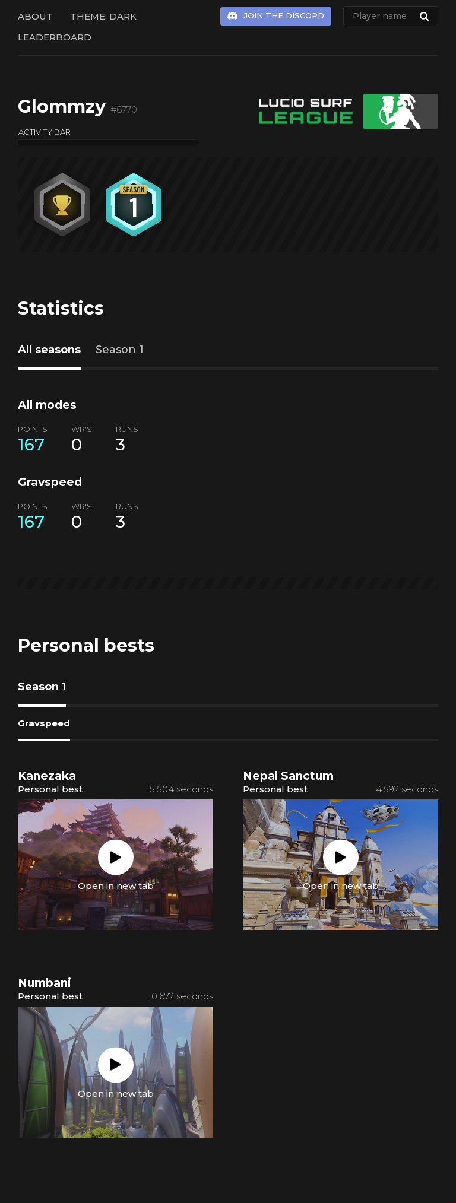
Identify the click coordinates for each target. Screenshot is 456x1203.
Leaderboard (54, 37)
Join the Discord (284, 15)
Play (116, 857)
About (35, 16)
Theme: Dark (103, 16)
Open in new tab (116, 885)
